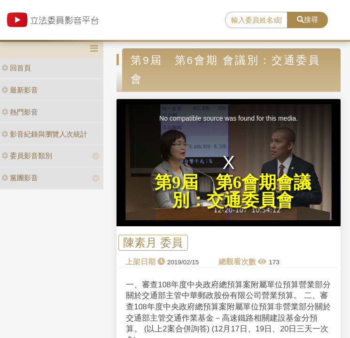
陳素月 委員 (153, 242)
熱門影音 (19, 112)
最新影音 (19, 90)
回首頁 (16, 68)
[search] (256, 20)
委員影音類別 (26, 156)
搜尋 (307, 19)
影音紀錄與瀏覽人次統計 (44, 134)
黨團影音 (19, 178)
